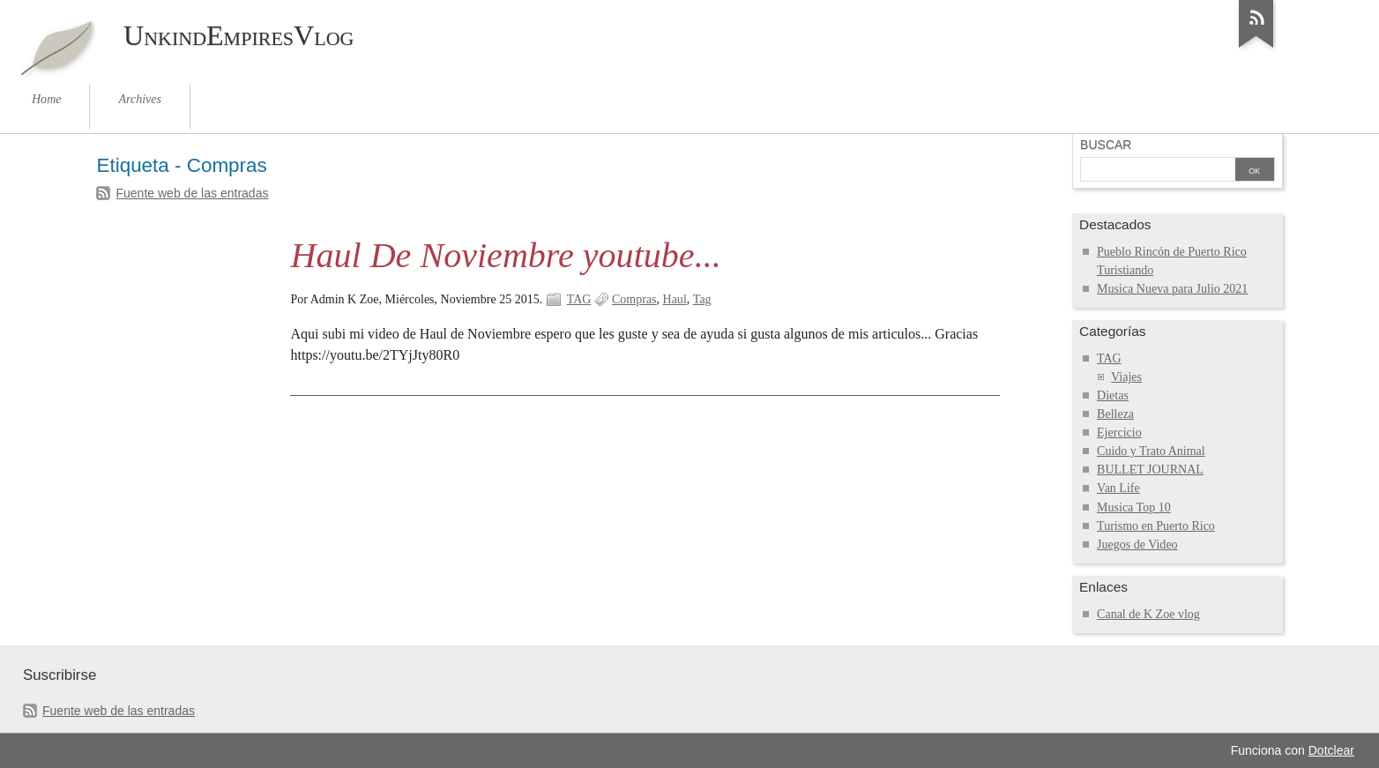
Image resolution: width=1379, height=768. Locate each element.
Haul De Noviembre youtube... (505, 255)
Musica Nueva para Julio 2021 (1172, 288)
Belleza (1115, 414)
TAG (579, 299)
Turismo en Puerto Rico (1156, 526)
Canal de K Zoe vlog (1148, 614)
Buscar (1105, 145)
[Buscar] (1157, 171)
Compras (634, 299)
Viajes (1126, 377)
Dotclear (1331, 750)
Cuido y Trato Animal (1151, 451)
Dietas (1113, 395)
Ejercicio (1119, 432)
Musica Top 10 (1134, 507)
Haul (675, 299)
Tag (702, 299)
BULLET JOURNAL (1150, 469)
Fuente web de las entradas (192, 193)
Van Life (1118, 488)
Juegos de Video (1137, 544)
